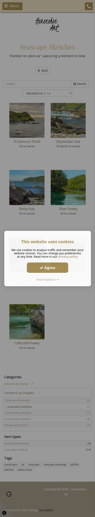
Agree (47, 267)
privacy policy (68, 256)
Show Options (47, 279)
